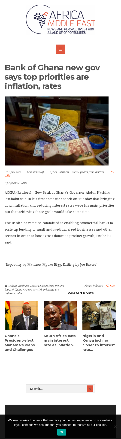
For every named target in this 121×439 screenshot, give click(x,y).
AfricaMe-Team (18, 183)
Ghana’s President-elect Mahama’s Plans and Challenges (20, 343)
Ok (62, 432)
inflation (98, 286)
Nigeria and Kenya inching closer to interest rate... (98, 343)
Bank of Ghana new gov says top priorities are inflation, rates (52, 77)
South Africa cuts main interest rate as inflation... (60, 340)
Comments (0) (35, 172)
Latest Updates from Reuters (87, 172)
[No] (115, 426)
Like (110, 286)
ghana (88, 286)
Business (63, 172)
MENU (60, 49)
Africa (53, 172)
